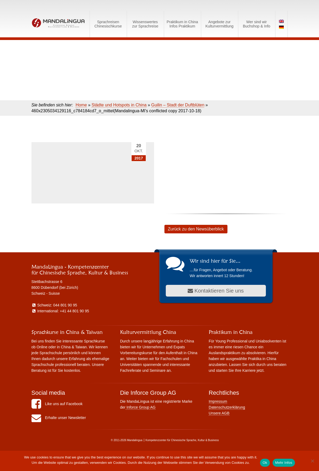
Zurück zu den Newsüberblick (196, 229)
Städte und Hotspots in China (119, 105)
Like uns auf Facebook (57, 404)
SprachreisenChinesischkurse (108, 24)
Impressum (218, 401)
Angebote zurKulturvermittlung (219, 24)
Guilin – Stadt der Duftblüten (177, 105)
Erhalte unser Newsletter (58, 418)
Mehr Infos (283, 463)
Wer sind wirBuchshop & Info (256, 24)
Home (81, 105)
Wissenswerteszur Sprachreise (145, 24)
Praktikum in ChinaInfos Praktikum (182, 24)
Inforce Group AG (140, 407)
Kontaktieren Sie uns (216, 291)
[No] (312, 461)
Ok (265, 463)
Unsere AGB (219, 413)
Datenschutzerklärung (227, 407)
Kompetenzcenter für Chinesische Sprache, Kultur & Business (182, 440)
